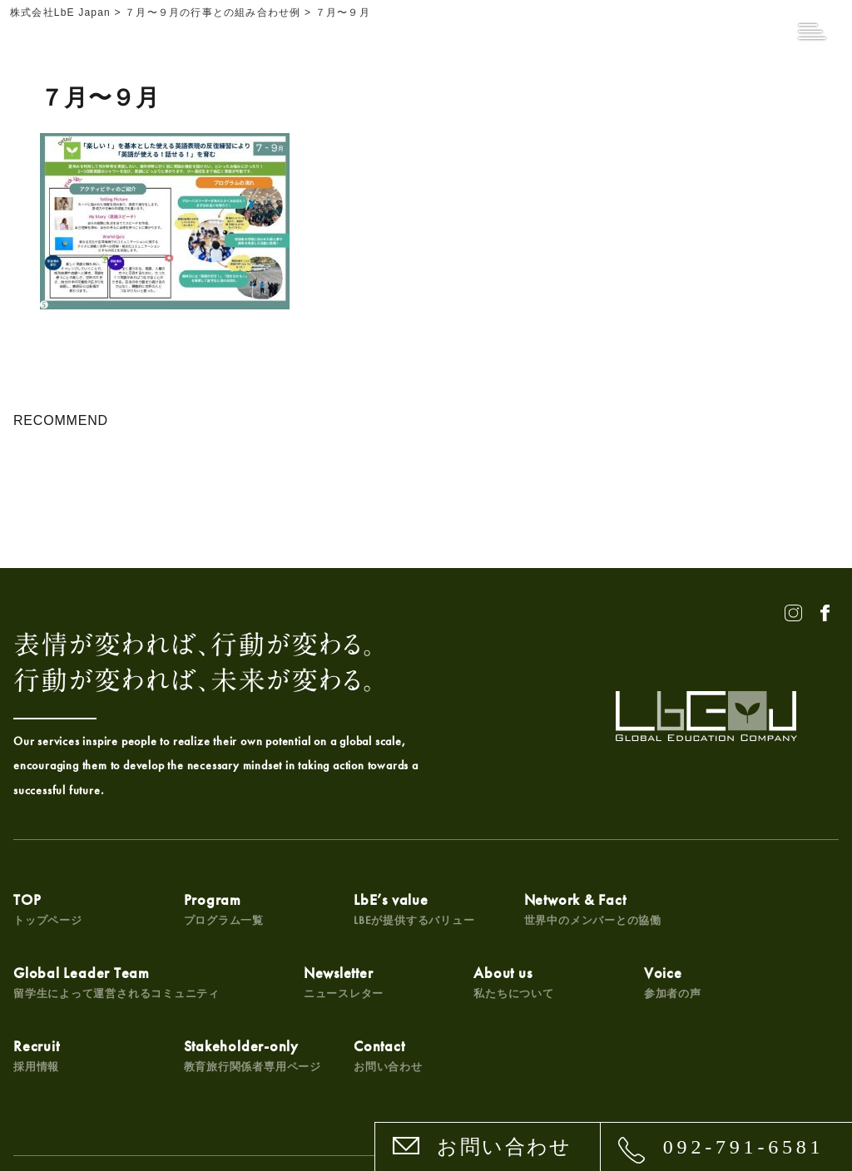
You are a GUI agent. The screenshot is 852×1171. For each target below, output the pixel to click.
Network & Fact (494, 914)
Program (191, 919)
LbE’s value (349, 919)
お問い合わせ (504, 1147)
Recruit (449, 1006)
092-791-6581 (744, 1147)
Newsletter (53, 1006)
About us (191, 1006)
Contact (735, 1006)
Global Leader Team (666, 919)
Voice (317, 1006)
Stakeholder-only (632, 1000)
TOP (47, 919)
